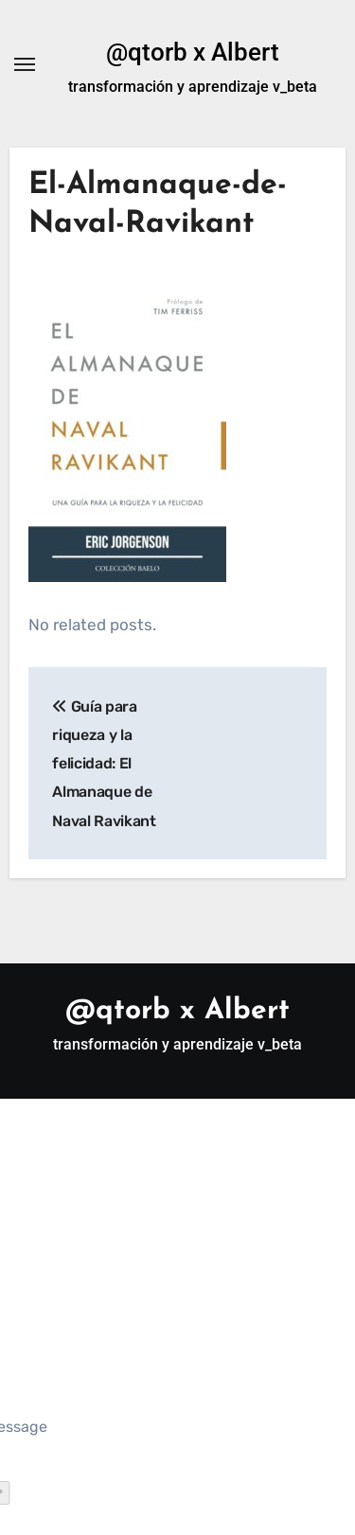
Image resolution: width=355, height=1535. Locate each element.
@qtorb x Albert (192, 52)
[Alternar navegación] (24, 64)
